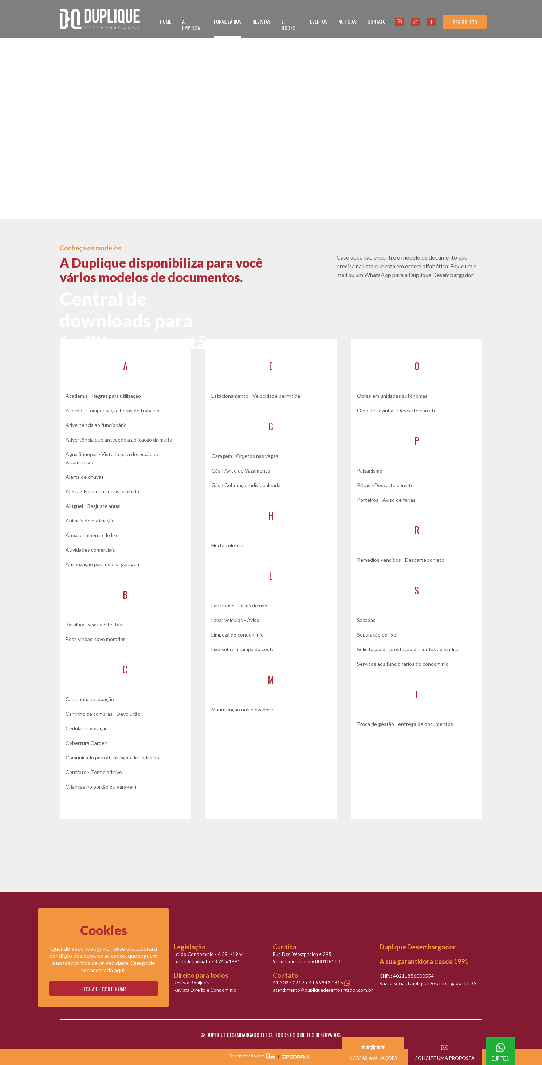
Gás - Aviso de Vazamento (240, 470)
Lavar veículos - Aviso (235, 620)
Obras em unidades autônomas (392, 396)
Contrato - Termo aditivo (94, 772)
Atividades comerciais (90, 550)
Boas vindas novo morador (95, 639)
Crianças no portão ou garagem (101, 787)
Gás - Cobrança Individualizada (245, 485)
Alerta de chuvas (85, 477)
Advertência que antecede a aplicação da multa (119, 439)
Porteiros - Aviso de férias (386, 500)
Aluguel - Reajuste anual (93, 506)
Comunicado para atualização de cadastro (112, 757)
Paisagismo (369, 470)
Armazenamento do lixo (92, 535)
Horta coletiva (227, 545)
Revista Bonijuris (191, 983)
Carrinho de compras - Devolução (103, 714)
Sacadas (366, 620)
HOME (165, 21)
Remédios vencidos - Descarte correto (400, 560)
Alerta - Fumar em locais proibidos (104, 491)
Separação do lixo (376, 634)
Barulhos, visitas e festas (94, 624)
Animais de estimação (90, 520)
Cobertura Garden (86, 743)
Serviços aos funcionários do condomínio (403, 664)
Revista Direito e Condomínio (205, 990)
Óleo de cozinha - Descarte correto (397, 410)
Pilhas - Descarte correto (385, 485)
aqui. (120, 970)
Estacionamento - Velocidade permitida (255, 396)
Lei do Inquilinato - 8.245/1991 (207, 961)
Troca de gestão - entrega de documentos (405, 724)
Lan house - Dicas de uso (239, 605)
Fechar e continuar (103, 989)
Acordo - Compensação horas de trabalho (113, 410)
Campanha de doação (90, 699)
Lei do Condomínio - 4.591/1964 (209, 954)
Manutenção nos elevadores (243, 709)
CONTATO (377, 21)
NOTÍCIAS (347, 21)
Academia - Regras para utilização (103, 396)
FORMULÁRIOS (227, 21)
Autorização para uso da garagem (103, 564)
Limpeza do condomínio (237, 634)
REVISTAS (261, 21)
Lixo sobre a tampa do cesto (243, 649)
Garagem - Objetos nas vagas (244, 456)
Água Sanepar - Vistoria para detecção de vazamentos (113, 458)
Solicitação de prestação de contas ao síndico (408, 649)
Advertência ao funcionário (96, 425)
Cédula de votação (87, 728)
